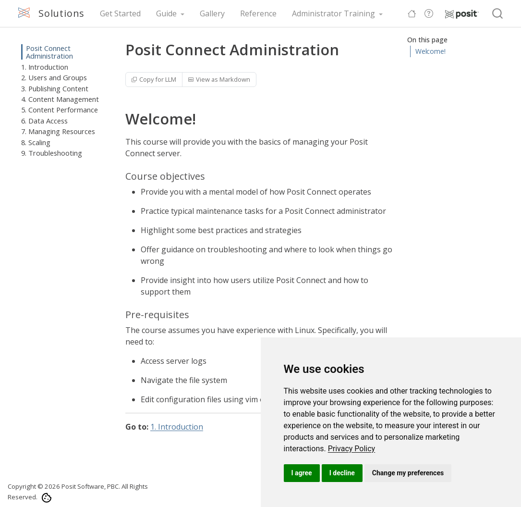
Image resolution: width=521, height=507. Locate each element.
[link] (352, 448)
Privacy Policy (352, 448)
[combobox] (498, 14)
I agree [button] (301, 473)
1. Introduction (176, 426)
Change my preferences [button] (408, 473)
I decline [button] (342, 473)
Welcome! (430, 51)
